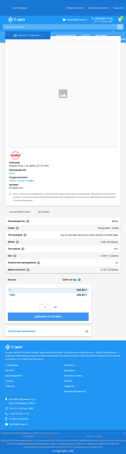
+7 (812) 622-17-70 (19, 413)
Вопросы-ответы (75, 8)
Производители (66, 35)
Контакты (69, 365)
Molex (12, 173)
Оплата (68, 381)
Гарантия (118, 8)
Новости (9, 386)
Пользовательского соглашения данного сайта (60, 436)
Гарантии (69, 386)
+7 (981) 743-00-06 (18, 419)
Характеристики (19, 212)
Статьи (85, 35)
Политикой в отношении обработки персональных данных (91, 433)
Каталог (9, 370)
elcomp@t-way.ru (77, 19)
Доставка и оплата (99, 8)
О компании (11, 365)
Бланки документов (75, 391)
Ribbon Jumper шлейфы (21, 180)
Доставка (101, 35)
